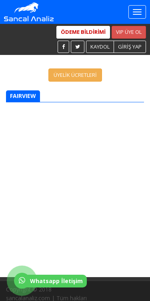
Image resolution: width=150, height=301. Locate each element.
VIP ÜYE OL (129, 31)
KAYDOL (100, 46)
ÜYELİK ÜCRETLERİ (75, 74)
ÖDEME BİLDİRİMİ (83, 31)
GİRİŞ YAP (130, 46)
